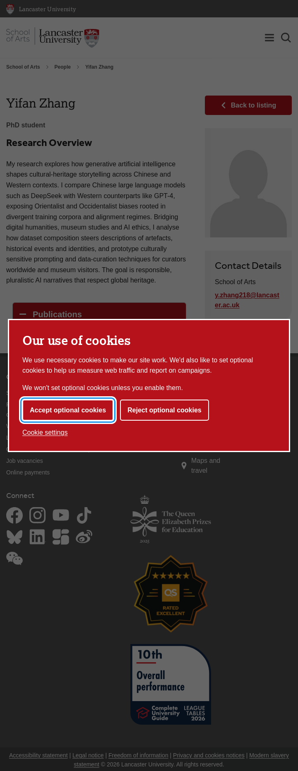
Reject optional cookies (164, 410)
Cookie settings (44, 432)
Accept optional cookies (68, 410)
